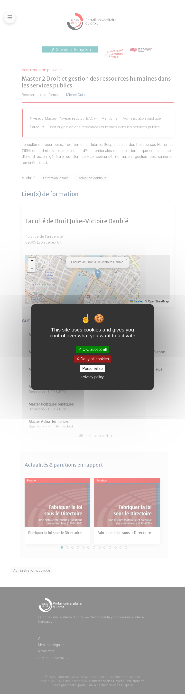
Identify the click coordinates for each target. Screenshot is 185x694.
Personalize (92, 368)
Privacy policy (92, 377)
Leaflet (136, 301)
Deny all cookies (92, 359)
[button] (32, 261)
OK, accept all (92, 349)
